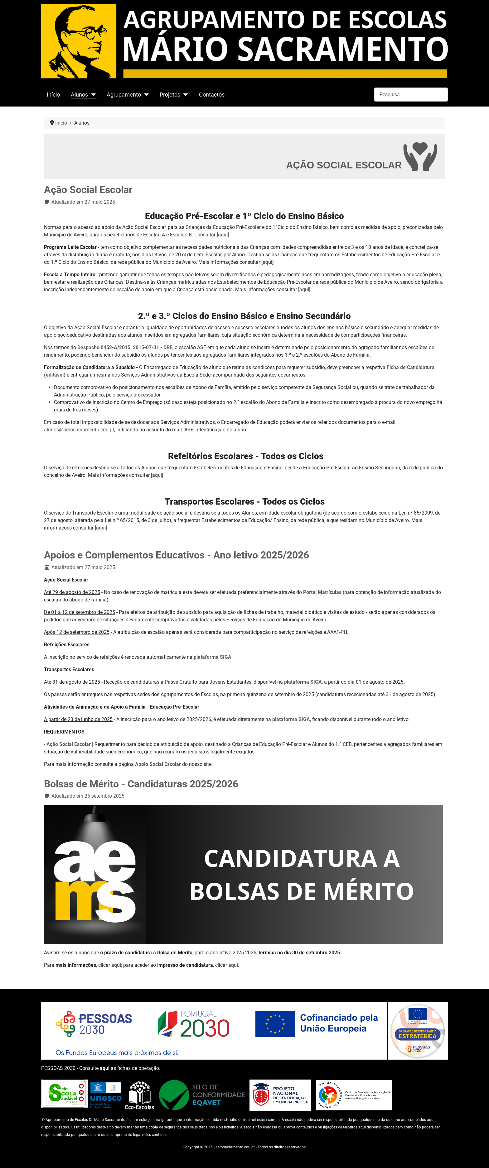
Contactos (212, 95)
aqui (116, 965)
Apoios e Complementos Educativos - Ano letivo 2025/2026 (176, 555)
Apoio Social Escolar (158, 764)
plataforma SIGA (212, 657)
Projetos (170, 95)
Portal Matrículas (322, 592)
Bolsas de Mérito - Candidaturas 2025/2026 (141, 784)
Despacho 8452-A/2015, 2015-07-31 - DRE (124, 347)
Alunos (79, 95)
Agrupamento (124, 95)
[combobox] (411, 95)
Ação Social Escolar (88, 190)
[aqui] (223, 235)
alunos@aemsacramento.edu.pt (79, 430)
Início (53, 95)
